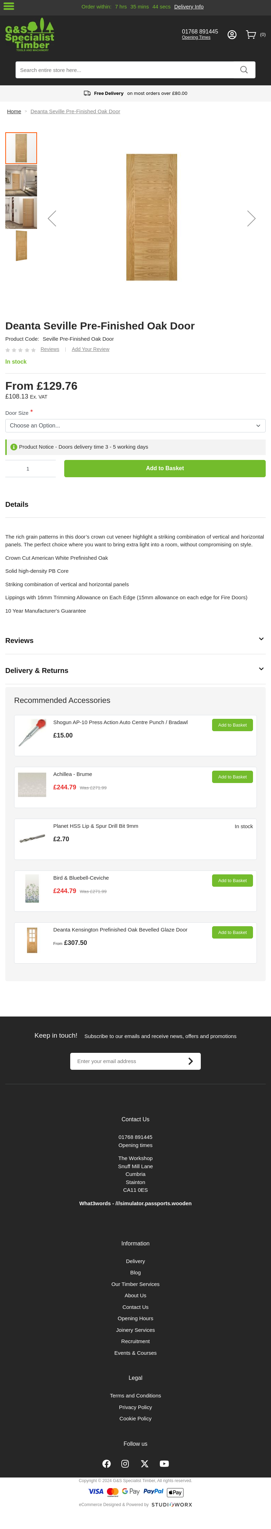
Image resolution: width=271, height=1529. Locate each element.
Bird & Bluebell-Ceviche (81, 878)
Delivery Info (189, 7)
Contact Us (135, 1307)
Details (17, 504)
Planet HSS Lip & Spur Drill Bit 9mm (95, 826)
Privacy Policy (135, 1407)
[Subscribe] (190, 1061)
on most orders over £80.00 (136, 93)
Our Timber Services (136, 1284)
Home (14, 111)
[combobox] (135, 69)
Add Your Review (90, 349)
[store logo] (89, 34)
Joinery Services (135, 1330)
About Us (135, 1295)
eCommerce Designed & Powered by (114, 1504)
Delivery (135, 1261)
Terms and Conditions (135, 1395)
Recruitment (135, 1341)
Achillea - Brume (72, 774)
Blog (135, 1272)
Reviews (19, 640)
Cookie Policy (136, 1418)
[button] (52, 218)
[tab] (135, 504)
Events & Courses (135, 1353)
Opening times (136, 1145)
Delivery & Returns (36, 670)
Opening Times (196, 37)
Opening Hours (135, 1318)
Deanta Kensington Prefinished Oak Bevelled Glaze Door (120, 930)
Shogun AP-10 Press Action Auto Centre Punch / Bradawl (120, 722)
